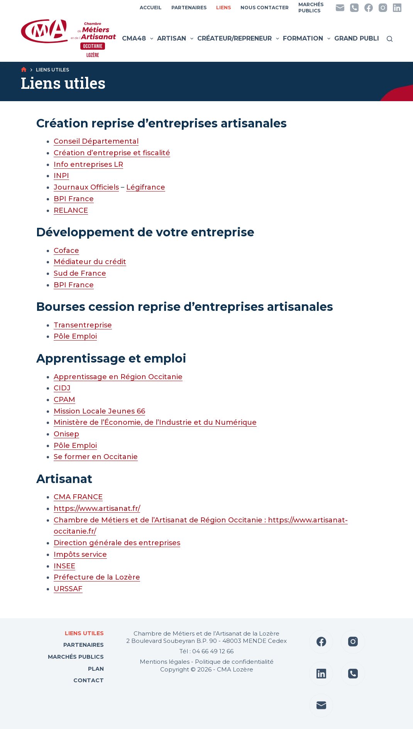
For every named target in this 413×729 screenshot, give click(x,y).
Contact (88, 680)
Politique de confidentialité (234, 661)
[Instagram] (383, 7)
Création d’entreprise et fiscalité (112, 153)
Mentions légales (165, 661)
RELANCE (71, 210)
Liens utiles (83, 633)
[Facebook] (368, 7)
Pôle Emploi (75, 336)
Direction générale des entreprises (117, 543)
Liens (223, 7)
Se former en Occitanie (96, 457)
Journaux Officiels (86, 187)
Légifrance (145, 187)
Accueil (151, 7)
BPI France (74, 199)
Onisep (66, 434)
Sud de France (80, 273)
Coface (66, 250)
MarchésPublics (310, 8)
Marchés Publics (76, 656)
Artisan (176, 38)
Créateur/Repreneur (239, 38)
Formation (307, 38)
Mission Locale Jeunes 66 (99, 411)
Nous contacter (264, 7)
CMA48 (138, 38)
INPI (61, 175)
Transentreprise (83, 325)
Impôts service (80, 554)
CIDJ (62, 388)
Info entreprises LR (88, 164)
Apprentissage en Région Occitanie (118, 377)
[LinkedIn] (397, 7)
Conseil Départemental (96, 141)
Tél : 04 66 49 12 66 (206, 651)
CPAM (64, 399)
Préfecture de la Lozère (97, 577)
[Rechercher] (390, 39)
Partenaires (188, 7)
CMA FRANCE (78, 497)
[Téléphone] (354, 7)
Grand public (363, 38)
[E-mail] (340, 7)
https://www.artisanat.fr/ (97, 508)
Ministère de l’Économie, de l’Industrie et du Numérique (155, 422)
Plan (95, 668)
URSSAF (68, 589)
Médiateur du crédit (90, 262)
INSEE (64, 566)
